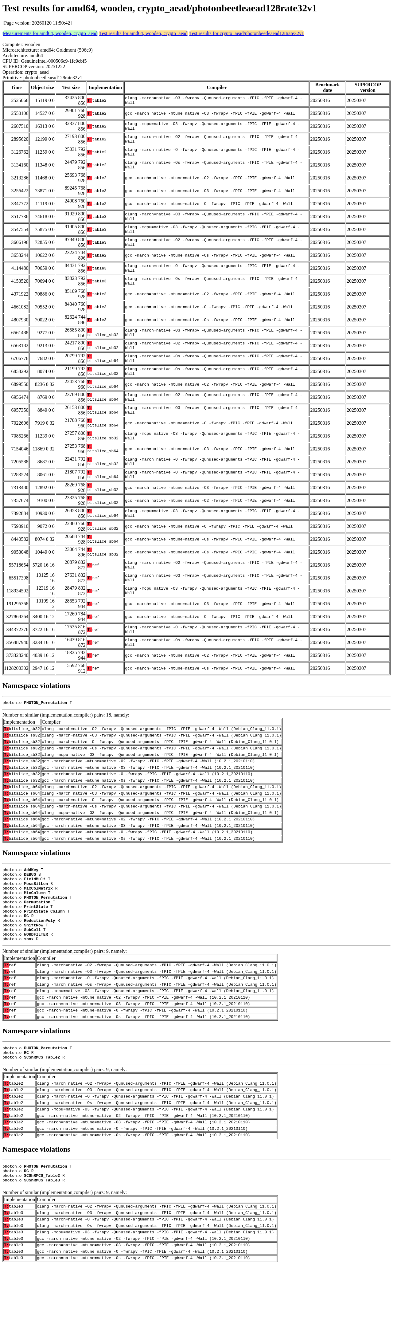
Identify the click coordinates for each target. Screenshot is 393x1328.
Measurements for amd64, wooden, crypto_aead (50, 33)
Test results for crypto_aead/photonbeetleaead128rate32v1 (246, 33)
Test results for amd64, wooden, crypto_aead (143, 33)
